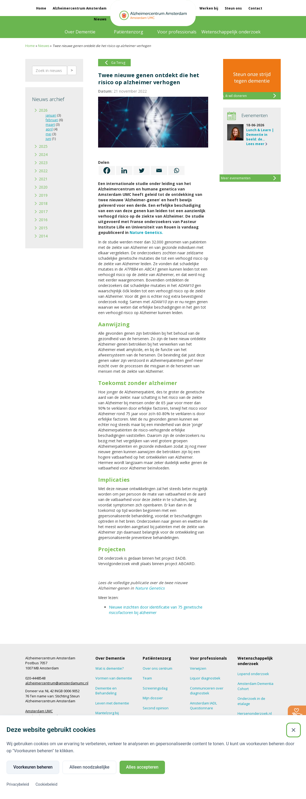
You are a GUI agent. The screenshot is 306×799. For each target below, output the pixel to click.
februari (52, 120)
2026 (43, 110)
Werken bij (208, 8)
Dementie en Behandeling (106, 691)
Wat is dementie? (109, 668)
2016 (43, 219)
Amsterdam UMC (39, 711)
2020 (43, 187)
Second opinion (155, 708)
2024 (43, 154)
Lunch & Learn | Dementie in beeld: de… (260, 135)
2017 (43, 211)
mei (48, 134)
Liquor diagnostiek (205, 678)
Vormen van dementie (113, 678)
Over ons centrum (157, 668)
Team (147, 678)
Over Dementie (80, 32)
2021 (43, 178)
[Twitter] (141, 170)
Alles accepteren (142, 767)
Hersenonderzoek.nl (255, 713)
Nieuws (100, 19)
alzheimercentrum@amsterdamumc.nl (56, 683)
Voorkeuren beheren (32, 767)
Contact (255, 8)
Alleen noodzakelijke (89, 767)
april (49, 129)
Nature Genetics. (146, 232)
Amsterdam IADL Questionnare (203, 706)
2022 (43, 170)
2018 (43, 203)
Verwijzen (198, 668)
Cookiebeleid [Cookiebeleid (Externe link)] (46, 784)
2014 (43, 236)
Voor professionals (176, 32)
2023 (43, 162)
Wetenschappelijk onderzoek (231, 32)
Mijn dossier (153, 697)
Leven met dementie (112, 703)
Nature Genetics (150, 588)
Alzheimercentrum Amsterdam (80, 8)
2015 (43, 227)
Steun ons (233, 8)
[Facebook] (107, 170)
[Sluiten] (293, 730)
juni (48, 138)
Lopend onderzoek (253, 673)
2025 (43, 146)
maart (50, 124)
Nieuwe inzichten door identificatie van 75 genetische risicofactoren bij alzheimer (155, 609)
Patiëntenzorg (128, 32)
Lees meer (255, 144)
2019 (43, 195)
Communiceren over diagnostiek (206, 691)
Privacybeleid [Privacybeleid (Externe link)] (18, 784)
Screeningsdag (155, 688)
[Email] (159, 170)
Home (41, 8)
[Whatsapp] (176, 170)
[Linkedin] (124, 170)
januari (51, 115)
